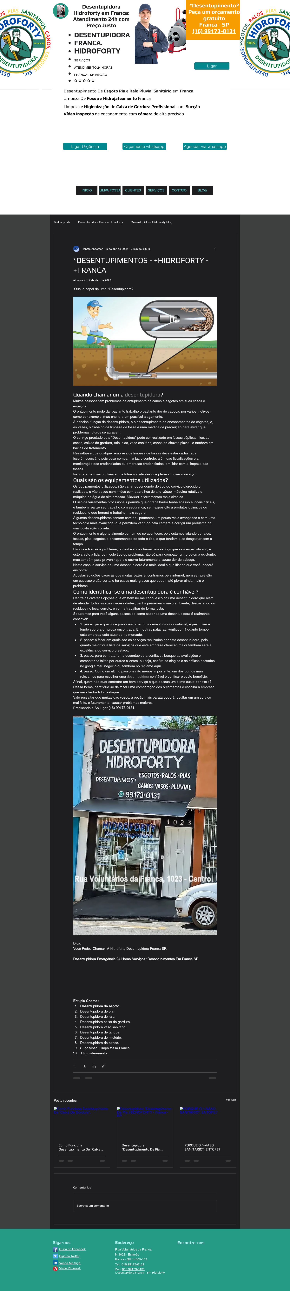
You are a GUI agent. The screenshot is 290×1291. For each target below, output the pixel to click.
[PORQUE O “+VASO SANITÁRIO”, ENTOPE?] (208, 1122)
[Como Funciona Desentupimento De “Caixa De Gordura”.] (82, 1122)
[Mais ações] (214, 248)
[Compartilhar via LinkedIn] (94, 1066)
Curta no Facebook (72, 1249)
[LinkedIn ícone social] (55, 1262)
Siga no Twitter (69, 1256)
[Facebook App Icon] (55, 1249)
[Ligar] (211, 66)
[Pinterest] (55, 1268)
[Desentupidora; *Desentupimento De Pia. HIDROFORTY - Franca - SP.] (145, 1122)
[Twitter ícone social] (55, 1256)
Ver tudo (231, 1099)
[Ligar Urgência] (85, 146)
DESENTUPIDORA (102, 35)
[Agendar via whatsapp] (205, 146)
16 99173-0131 (133, 1264)
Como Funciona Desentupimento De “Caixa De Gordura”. (80, 1147)
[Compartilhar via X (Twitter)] (84, 1066)
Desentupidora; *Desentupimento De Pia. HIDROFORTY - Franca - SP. (142, 1147)
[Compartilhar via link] (103, 1066)
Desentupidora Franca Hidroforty (100, 222)
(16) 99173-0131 (214, 31)
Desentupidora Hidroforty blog (151, 222)
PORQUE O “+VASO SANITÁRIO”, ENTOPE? (202, 1147)
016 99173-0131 (133, 1269)
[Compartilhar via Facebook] (75, 1066)
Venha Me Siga (70, 1263)
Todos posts (62, 222)
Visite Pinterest (70, 1268)
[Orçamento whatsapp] (144, 146)
